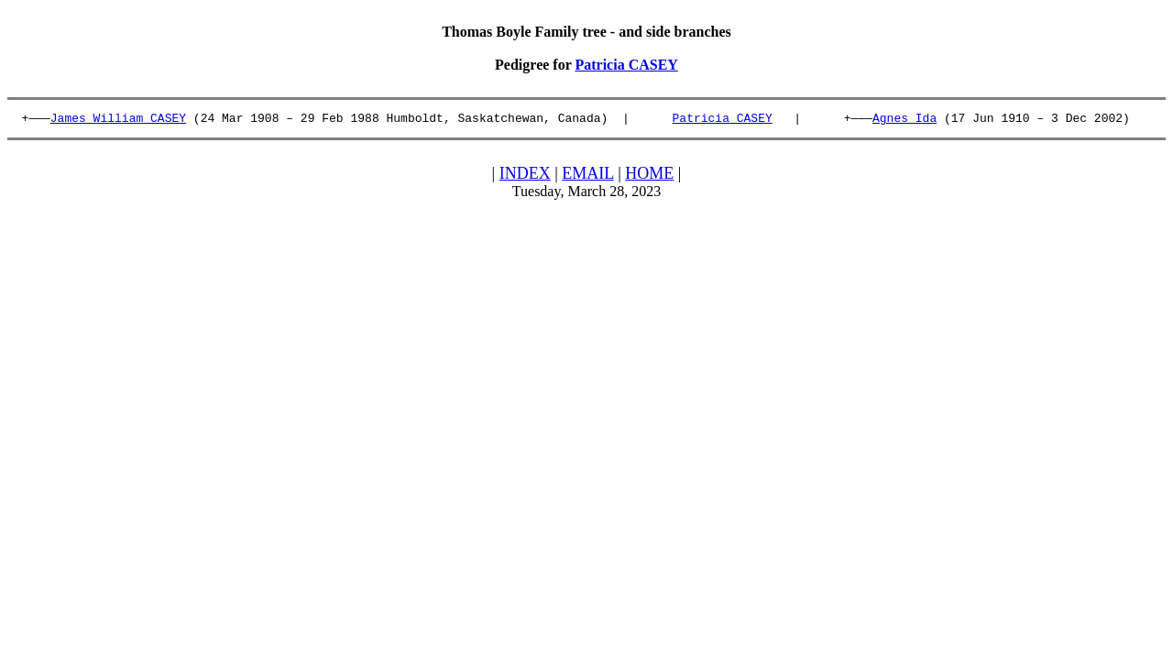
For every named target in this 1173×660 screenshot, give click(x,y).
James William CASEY (118, 120)
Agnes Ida (904, 120)
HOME (649, 176)
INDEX (525, 176)
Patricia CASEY (626, 64)
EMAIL (587, 176)
